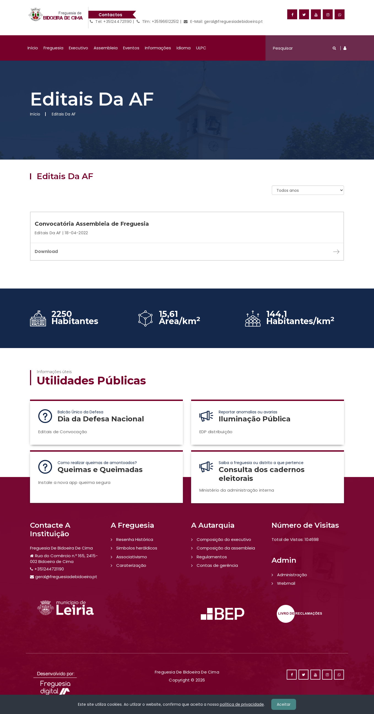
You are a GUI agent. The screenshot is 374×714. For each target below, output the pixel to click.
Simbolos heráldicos (136, 548)
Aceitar (284, 704)
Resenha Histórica (134, 539)
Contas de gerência (217, 565)
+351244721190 (49, 569)
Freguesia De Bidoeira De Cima (61, 548)
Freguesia (53, 48)
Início (33, 48)
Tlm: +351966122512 (158, 21)
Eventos (131, 48)
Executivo (78, 48)
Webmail (286, 583)
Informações (158, 48)
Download (187, 251)
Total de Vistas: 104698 (295, 539)
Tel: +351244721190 (111, 21)
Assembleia (106, 48)
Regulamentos (212, 557)
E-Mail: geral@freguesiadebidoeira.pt (223, 21)
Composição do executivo (224, 539)
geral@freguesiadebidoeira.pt (66, 577)
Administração (292, 575)
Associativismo (131, 557)
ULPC (201, 48)
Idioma (184, 48)
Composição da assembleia (226, 548)
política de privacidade (242, 704)
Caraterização (131, 565)
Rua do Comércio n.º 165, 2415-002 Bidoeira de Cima (64, 558)
